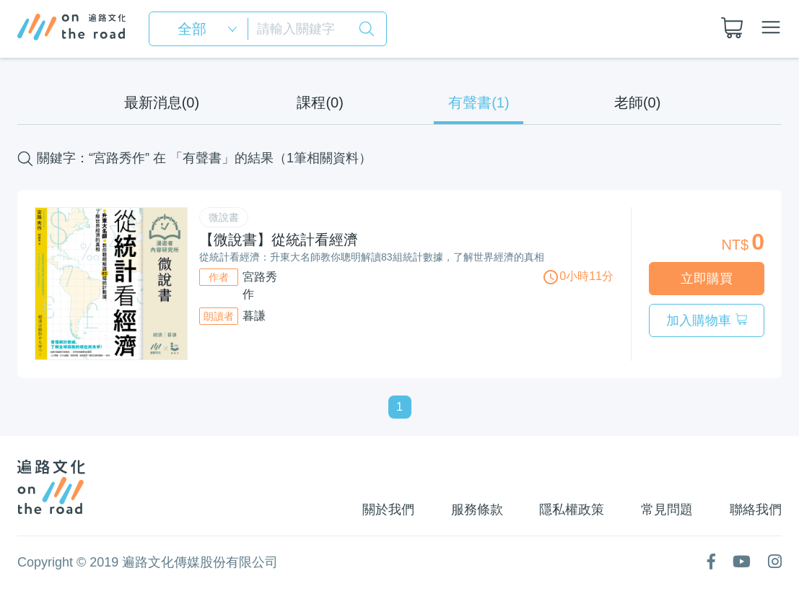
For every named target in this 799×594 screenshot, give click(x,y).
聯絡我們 (756, 509)
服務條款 (474, 509)
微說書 (224, 217)
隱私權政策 (570, 509)
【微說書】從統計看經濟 (278, 240)
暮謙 (254, 316)
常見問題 (666, 509)
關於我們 (385, 509)
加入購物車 (706, 320)
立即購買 (707, 278)
